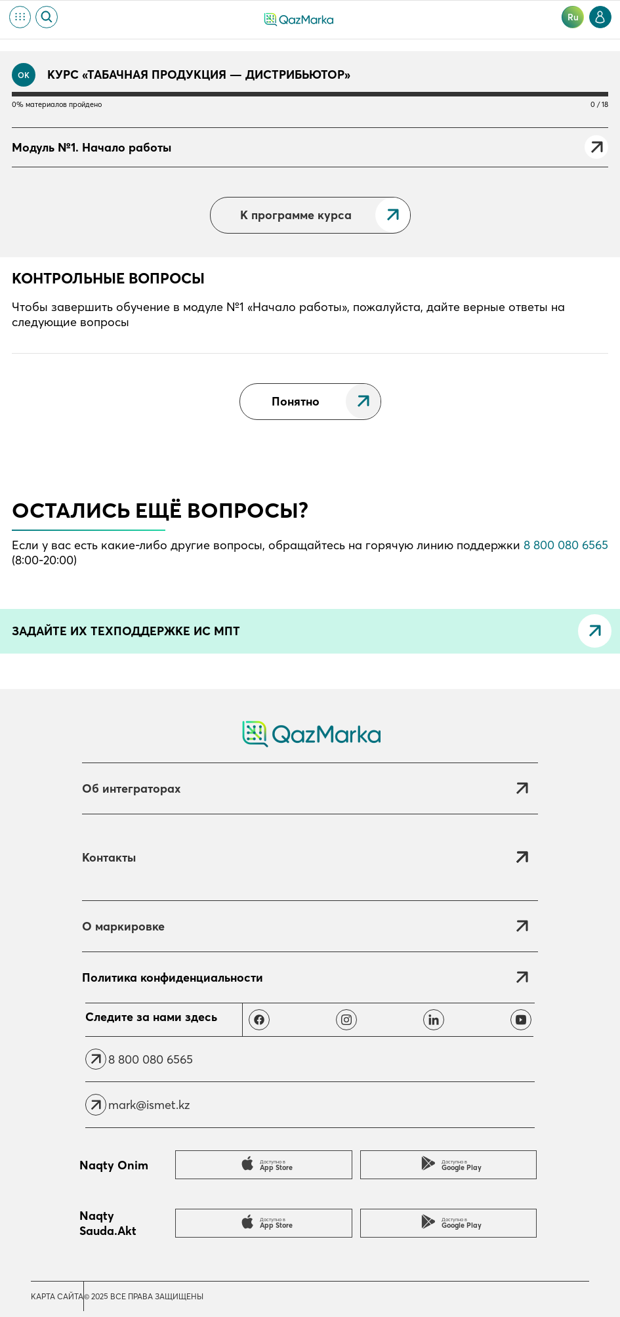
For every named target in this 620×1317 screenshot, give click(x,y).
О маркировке (123, 926)
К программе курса (296, 214)
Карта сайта (57, 1296)
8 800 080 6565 (566, 545)
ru (573, 17)
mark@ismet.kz (149, 1104)
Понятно (296, 401)
